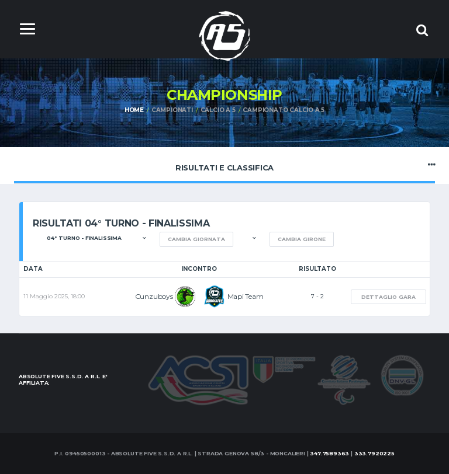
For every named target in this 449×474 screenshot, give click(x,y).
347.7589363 (329, 453)
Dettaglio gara (388, 297)
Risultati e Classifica (224, 164)
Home (134, 110)
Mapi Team (245, 296)
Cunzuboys (154, 296)
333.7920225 (374, 453)
